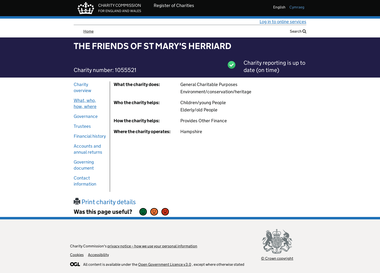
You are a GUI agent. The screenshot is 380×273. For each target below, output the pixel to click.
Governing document (84, 165)
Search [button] (298, 31)
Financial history (90, 136)
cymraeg (296, 7)
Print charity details (105, 202)
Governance (86, 116)
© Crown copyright (277, 258)
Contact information (85, 181)
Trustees (82, 126)
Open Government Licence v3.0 (164, 264)
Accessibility (98, 254)
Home (88, 31)
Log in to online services (283, 21)
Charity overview (82, 87)
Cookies (77, 254)
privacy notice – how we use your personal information (152, 246)
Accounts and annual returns (88, 149)
